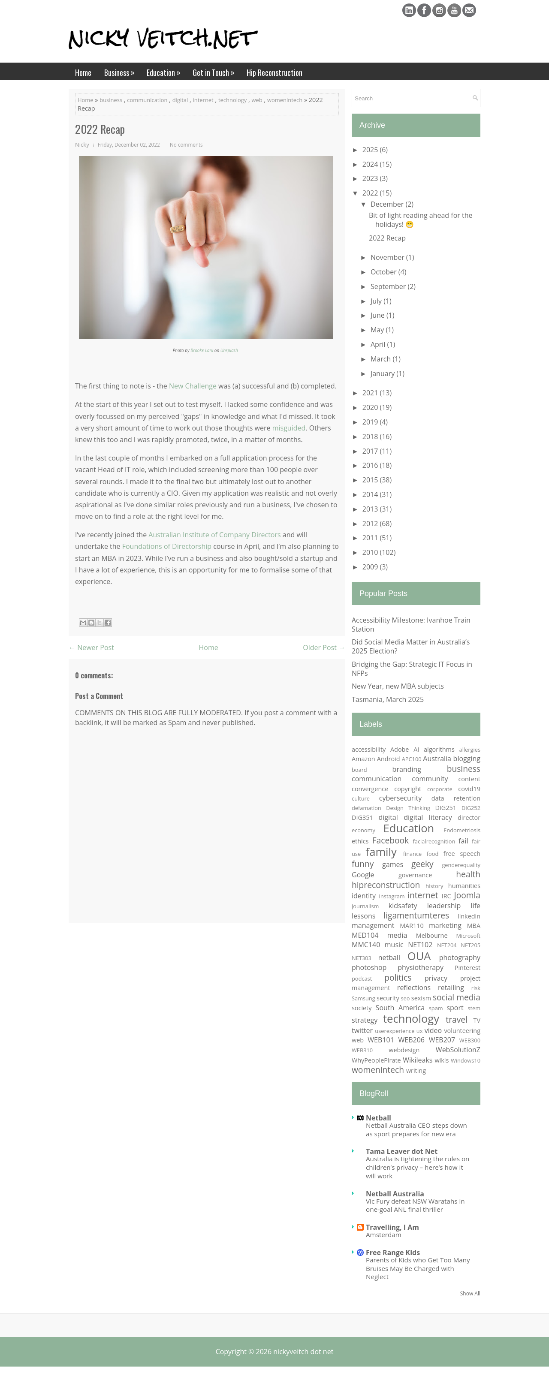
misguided (289, 428)
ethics (360, 841)
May (378, 329)
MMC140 (366, 944)
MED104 (365, 935)
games (392, 864)
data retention (455, 798)
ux (419, 1031)
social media (456, 997)
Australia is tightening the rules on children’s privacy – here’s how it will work (417, 1167)
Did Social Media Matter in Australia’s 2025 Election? (411, 646)
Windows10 (465, 1060)
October (384, 272)
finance (412, 854)
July (377, 301)
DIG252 (471, 808)
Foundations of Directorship (166, 546)
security (388, 998)
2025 (371, 149)
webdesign (404, 1050)
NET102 (420, 944)
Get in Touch (216, 70)
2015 (371, 480)
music (394, 944)
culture (361, 798)
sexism (421, 998)
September (389, 286)
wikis (441, 1060)
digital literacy (428, 817)
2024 (371, 164)
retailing (451, 987)
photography (459, 957)
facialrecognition (434, 841)
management (373, 925)
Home (83, 72)
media (397, 935)
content (469, 779)
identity (364, 895)
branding (406, 769)
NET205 (470, 945)
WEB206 (411, 1040)
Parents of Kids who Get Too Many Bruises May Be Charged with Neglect (418, 1268)
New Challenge (193, 386)
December (388, 204)
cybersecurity (400, 798)
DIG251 (445, 808)
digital (180, 100)
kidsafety (403, 905)
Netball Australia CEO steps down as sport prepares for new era (416, 1129)
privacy (436, 978)
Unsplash (229, 350)
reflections (414, 987)
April (379, 344)
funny (363, 864)
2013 (371, 509)
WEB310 (362, 1050)
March (381, 359)
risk (475, 988)
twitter (362, 1030)
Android (388, 759)
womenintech (284, 100)
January (383, 373)
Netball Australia (395, 1193)
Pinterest (467, 968)
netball (389, 957)
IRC (446, 896)
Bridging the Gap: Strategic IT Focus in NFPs (412, 668)
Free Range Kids (393, 1252)
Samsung (363, 998)
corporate (439, 789)
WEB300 (469, 1040)
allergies (469, 749)
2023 (371, 178)
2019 (371, 422)
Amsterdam (383, 1234)
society (361, 1008)
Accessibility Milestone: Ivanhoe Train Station (411, 624)
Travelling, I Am (392, 1227)
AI (416, 749)
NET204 (447, 945)
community (430, 778)
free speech (461, 853)
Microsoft (468, 935)
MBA (473, 925)
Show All (470, 1293)
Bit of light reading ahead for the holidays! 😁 (420, 220)
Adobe (399, 749)
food (433, 854)
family (381, 851)
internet (203, 100)
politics (397, 977)
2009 (371, 567)
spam (436, 1008)
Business (122, 70)
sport (454, 1007)
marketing (445, 925)
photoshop (369, 967)
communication (147, 100)
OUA (419, 956)
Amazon (363, 759)
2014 (371, 494)
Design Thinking (408, 808)
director (469, 817)
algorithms (439, 749)
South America (400, 1007)
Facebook (390, 840)
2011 (371, 537)
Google (363, 874)
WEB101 (381, 1040)
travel (457, 1019)
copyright (407, 789)
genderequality (461, 865)
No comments (186, 144)
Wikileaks (417, 1060)
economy (363, 830)
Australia (437, 758)
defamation (366, 808)
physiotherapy (420, 967)
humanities (464, 886)
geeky (422, 864)
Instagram (391, 896)
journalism (365, 906)
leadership (444, 905)
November (388, 257)
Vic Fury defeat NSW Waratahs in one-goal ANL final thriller (415, 1205)
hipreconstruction (386, 885)
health (468, 874)
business (111, 100)
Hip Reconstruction (274, 72)
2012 (371, 523)
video (433, 1030)
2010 (371, 552)
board (359, 770)
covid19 (469, 789)
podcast (362, 978)
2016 (371, 465)
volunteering (462, 1031)
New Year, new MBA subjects (398, 686)
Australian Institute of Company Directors (214, 534)
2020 (371, 407)
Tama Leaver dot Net (401, 1151)
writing (416, 1070)
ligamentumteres (416, 915)
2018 (371, 436)
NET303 (361, 958)
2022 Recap (100, 129)
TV (477, 1020)
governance (415, 875)
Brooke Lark (201, 350)
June (378, 315)
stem (474, 1008)
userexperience (394, 1031)
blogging (466, 758)
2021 (371, 392)
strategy (364, 1020)
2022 (371, 193)
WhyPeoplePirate (376, 1060)
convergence (370, 789)
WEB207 (442, 1040)
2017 (371, 451)
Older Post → (324, 647)
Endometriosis (461, 830)
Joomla (467, 895)
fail (463, 841)
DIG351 (362, 817)
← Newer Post (91, 647)
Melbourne (432, 935)
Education (166, 70)
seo (405, 998)
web (257, 100)
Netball (378, 1118)
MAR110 (412, 925)
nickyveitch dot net (303, 1351)
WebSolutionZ (458, 1049)
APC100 (412, 759)
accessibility (369, 749)
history (434, 886)
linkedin (469, 916)
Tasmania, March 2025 (388, 699)
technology (232, 100)
